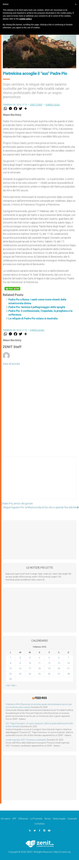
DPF (14, 818)
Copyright (72, 818)
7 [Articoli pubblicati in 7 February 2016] (68, 658)
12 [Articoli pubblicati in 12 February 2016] (49, 663)
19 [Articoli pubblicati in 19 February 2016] (49, 668)
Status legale (59, 818)
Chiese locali (53, 105)
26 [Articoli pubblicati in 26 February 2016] (49, 674)
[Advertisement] (39, 480)
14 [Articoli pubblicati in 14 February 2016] (68, 663)
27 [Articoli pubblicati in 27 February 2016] (59, 674)
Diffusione (23, 818)
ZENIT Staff (36, 105)
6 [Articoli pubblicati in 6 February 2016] (58, 658)
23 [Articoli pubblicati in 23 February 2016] (20, 674)
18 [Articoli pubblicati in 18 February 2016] (39, 668)
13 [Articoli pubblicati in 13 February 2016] (59, 663)
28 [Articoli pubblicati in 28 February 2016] (68, 674)
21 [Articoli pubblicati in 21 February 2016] (68, 668)
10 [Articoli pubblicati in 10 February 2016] (30, 663)
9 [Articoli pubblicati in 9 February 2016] (20, 663)
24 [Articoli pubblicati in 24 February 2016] (30, 674)
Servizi (47, 818)
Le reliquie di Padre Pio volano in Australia (33, 318)
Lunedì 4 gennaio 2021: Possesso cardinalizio (26, 740)
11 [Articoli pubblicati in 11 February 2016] (39, 663)
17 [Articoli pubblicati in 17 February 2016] (30, 668)
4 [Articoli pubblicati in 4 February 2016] (39, 658)
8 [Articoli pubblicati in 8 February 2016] (10, 663)
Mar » (14, 685)
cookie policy (25, 19)
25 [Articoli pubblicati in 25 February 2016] (39, 674)
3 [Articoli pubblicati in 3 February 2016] (29, 658)
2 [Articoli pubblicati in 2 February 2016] (20, 658)
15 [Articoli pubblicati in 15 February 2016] (10, 668)
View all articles (11, 363)
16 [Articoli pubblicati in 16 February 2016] (20, 668)
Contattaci (39, 823)
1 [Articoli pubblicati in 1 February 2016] (10, 658)
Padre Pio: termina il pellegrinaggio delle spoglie (36, 307)
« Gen (8, 685)
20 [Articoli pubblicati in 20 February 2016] (59, 668)
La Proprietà (36, 818)
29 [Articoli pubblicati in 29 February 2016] (10, 679)
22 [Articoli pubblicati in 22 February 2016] (10, 674)
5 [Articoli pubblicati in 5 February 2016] (49, 658)
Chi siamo (5, 818)
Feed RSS (41, 698)
